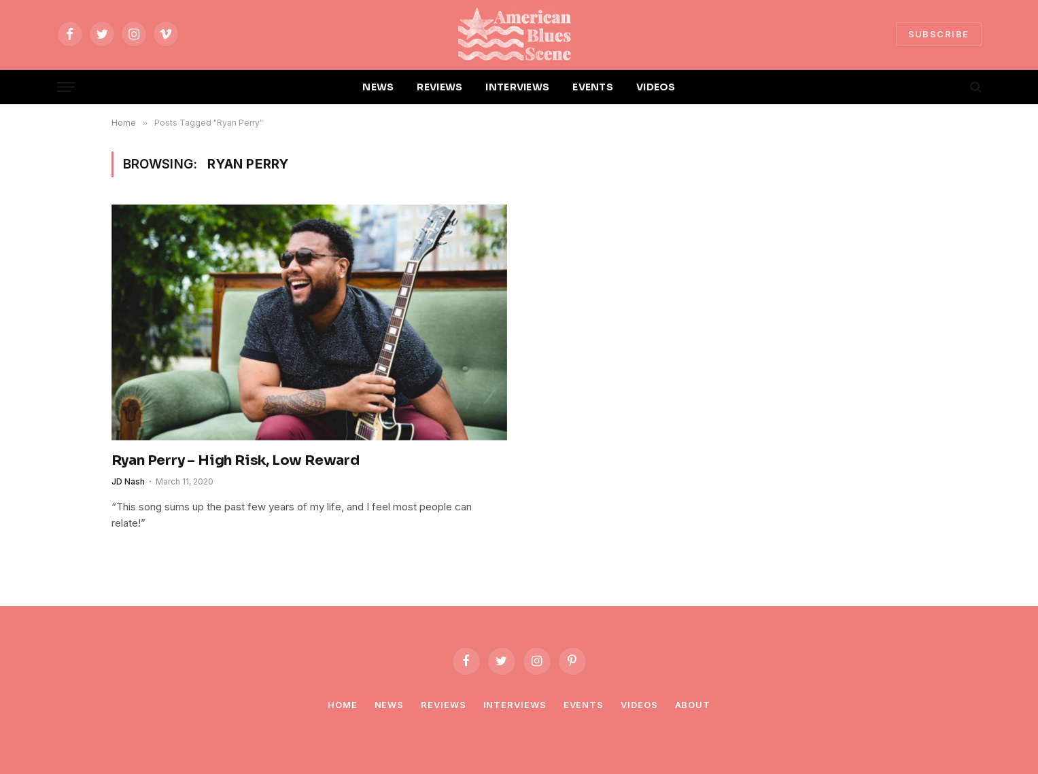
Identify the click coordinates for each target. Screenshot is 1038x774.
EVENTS (592, 87)
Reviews (443, 704)
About (693, 704)
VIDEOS (656, 87)
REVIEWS (439, 87)
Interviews (515, 704)
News (389, 704)
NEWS (378, 87)
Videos (639, 704)
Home (343, 704)
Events (584, 704)
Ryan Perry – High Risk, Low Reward (235, 460)
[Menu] (66, 87)
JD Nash (128, 481)
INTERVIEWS (517, 87)
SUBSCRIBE (938, 34)
